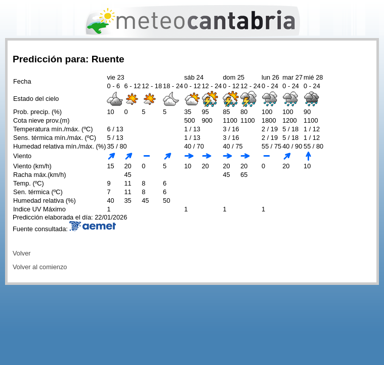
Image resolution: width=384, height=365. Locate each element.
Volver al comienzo (40, 267)
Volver (22, 253)
